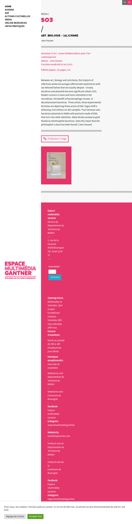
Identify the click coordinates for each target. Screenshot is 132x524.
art (7, 13)
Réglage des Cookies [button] (15, 516)
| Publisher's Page (54, 139)
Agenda (9, 10)
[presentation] (73, 287)
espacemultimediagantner (61, 425)
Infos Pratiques (14, 26)
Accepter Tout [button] (35, 516)
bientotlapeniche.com (59, 436)
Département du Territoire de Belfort (56, 380)
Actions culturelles (17, 16)
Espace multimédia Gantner (53, 414)
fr (125, 2)
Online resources (16, 23)
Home (8, 6)
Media (8, 19)
